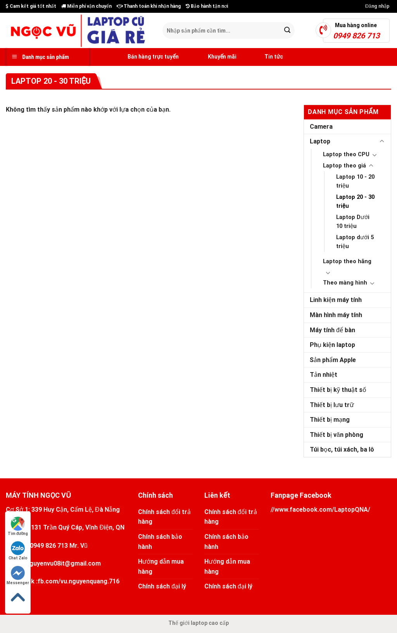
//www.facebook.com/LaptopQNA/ (320, 509)
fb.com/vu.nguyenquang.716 (78, 581)
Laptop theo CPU (346, 154)
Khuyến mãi (213, 57)
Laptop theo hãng (347, 261)
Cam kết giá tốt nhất (31, 6)
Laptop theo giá (344, 165)
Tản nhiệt (323, 374)
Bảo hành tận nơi (207, 6)
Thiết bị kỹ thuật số (338, 389)
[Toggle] (382, 141)
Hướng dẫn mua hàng (161, 566)
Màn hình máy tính (336, 315)
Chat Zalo (18, 550)
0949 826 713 (49, 545)
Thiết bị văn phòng (336, 434)
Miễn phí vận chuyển (86, 6)
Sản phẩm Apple (333, 360)
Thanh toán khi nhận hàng (149, 6)
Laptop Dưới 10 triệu (352, 221)
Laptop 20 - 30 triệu (355, 201)
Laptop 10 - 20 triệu (355, 181)
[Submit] (287, 30)
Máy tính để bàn (332, 330)
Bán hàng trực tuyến (144, 57)
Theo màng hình (345, 282)
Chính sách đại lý (162, 586)
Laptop (320, 141)
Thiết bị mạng (330, 419)
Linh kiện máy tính (336, 300)
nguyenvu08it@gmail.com (63, 563)
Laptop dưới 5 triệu (355, 242)
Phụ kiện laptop (332, 344)
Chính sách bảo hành (160, 541)
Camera (321, 126)
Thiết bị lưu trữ (332, 405)
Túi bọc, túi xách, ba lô (342, 449)
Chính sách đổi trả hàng (164, 517)
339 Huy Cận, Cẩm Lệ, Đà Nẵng (75, 509)
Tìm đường (18, 526)
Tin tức (265, 57)
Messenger (18, 575)
